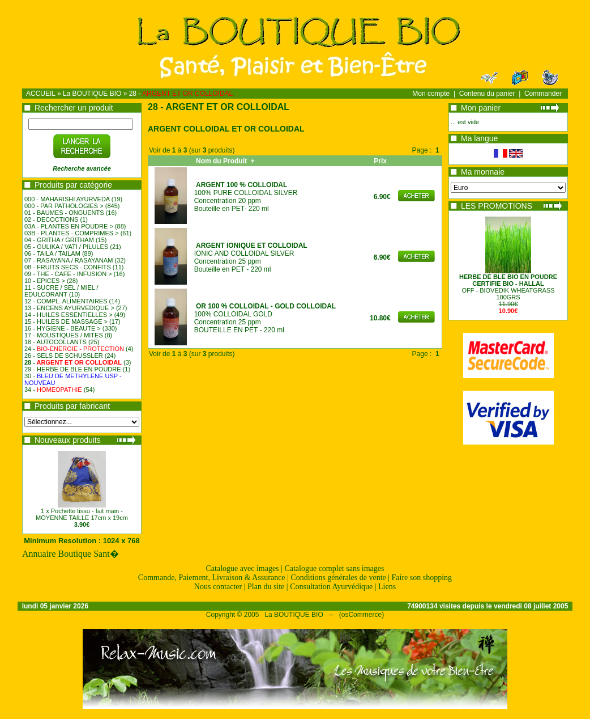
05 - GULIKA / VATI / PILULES (66, 246)
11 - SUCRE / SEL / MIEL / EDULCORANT (61, 291)
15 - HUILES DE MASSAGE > (66, 321)
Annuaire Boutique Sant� (70, 554)
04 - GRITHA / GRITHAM (59, 239)
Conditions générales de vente (338, 577)
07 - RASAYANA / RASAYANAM (68, 260)
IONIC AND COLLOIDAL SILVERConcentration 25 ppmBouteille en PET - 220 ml (250, 257)
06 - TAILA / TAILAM (52, 253)
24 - (74, 348)
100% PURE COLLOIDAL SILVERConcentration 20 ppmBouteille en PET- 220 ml (246, 197)
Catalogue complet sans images (334, 568)
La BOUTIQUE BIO (92, 94)
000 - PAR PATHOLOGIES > (64, 205)
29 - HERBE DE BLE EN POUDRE (72, 369)
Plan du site (265, 586)
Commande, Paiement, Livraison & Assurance (211, 577)
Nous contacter (218, 586)
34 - (53, 389)
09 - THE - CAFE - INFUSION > (68, 273)
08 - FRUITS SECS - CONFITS (67, 267)
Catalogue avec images (242, 568)
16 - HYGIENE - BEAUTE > (62, 328)
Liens (387, 586)
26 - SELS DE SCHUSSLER (63, 355)
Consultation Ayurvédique (331, 586)
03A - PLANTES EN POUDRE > (68, 226)
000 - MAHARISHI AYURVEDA (67, 199)
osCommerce (361, 615)
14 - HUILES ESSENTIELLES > (68, 314)
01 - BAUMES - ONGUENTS (64, 212)
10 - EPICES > (44, 280)
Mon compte (431, 94)
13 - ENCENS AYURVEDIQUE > (69, 307)
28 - (181, 94)
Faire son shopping (422, 577)
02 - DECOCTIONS (51, 219)
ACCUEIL (40, 94)
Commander (543, 94)
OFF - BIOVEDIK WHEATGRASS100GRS (508, 287)
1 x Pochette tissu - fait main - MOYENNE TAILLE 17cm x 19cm (82, 514)
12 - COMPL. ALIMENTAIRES (66, 301)
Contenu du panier (487, 94)
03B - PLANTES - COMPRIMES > (71, 233)
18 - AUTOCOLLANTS (55, 342)
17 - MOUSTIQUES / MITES (63, 335)
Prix (382, 161)
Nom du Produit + (225, 161)
